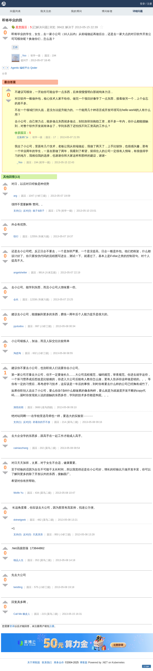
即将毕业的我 (12, 20)
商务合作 (59, 662)
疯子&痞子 (38, 210)
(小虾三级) (40, 195)
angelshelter (20, 272)
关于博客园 (33, 662)
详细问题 (138, 11)
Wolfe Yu (18, 492)
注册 (149, 3)
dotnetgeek (19, 519)
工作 (15, 47)
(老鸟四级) (47, 407)
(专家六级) (43, 236)
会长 (15, 299)
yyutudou (18, 326)
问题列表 (15, 11)
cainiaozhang (20, 448)
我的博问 (76, 11)
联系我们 (47, 662)
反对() (27, 210)
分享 (4, 73)
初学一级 (35, 55)
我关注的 (45, 11)
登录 (142, 3)
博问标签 (107, 11)
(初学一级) (44, 162)
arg (15, 195)
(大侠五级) (50, 272)
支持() (17, 210)
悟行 (15, 236)
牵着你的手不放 (41, 422)
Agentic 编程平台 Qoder (24, 67)
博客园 (83, 662)
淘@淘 (17, 353)
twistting (17, 587)
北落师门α (22, 137)
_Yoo (23, 55)
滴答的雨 (18, 407)
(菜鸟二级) (72, 422)
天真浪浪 (38, 534)
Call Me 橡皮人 (21, 614)
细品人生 (18, 560)
